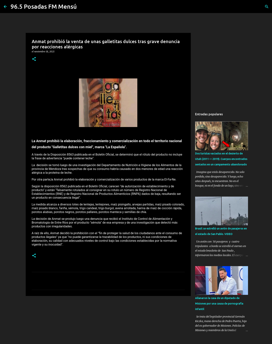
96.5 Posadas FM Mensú (44, 6)
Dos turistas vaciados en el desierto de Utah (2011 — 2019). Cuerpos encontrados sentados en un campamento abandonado (221, 159)
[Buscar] (266, 6)
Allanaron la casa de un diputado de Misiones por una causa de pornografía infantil (219, 304)
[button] (34, 59)
